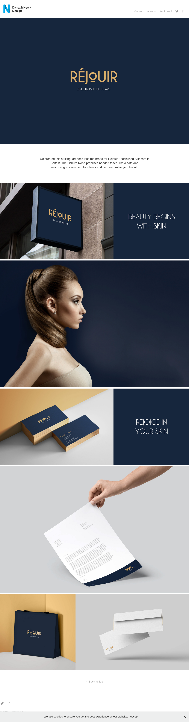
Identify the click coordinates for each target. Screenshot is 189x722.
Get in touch (166, 11)
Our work (139, 11)
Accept (134, 716)
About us (151, 11)
